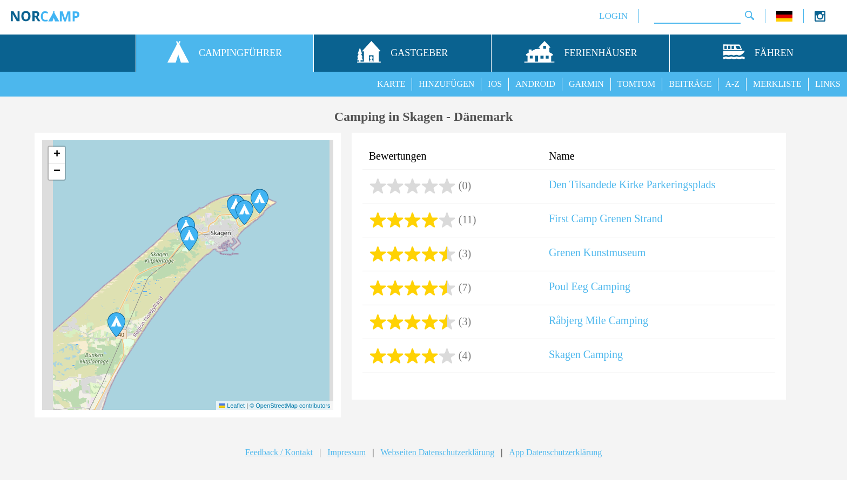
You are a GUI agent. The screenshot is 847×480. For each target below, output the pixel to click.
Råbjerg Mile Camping (598, 320)
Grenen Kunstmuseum (597, 252)
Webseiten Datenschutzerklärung (438, 452)
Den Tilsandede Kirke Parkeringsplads (632, 184)
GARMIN (586, 83)
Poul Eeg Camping (589, 286)
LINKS (828, 83)
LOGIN (613, 16)
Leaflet (232, 405)
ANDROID (535, 83)
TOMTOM (636, 83)
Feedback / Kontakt (279, 452)
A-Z (732, 83)
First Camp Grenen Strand (606, 218)
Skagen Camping (586, 354)
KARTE (391, 83)
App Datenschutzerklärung (555, 452)
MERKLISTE (777, 83)
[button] (189, 238)
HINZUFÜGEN (446, 83)
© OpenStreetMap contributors (290, 405)
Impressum (346, 452)
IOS (495, 83)
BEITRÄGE (690, 83)
